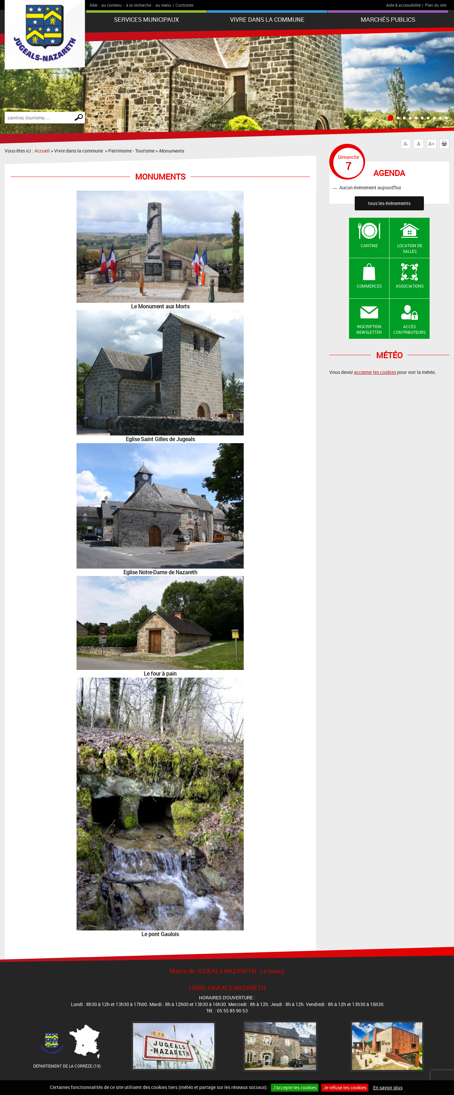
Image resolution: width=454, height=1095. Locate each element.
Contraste (184, 5)
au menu (163, 5)
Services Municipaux (146, 19)
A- (406, 143)
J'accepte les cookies (295, 1087)
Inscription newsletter (369, 329)
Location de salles (409, 248)
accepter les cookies (375, 372)
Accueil (42, 150)
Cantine (369, 245)
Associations (410, 286)
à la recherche (138, 5)
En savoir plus (388, 1087)
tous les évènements (389, 203)
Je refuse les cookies (344, 1087)
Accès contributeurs (409, 329)
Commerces (369, 286)
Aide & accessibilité (403, 5)
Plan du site (435, 5)
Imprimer (446, 143)
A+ (431, 143)
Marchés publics (388, 19)
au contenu (111, 5)
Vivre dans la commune (267, 19)
